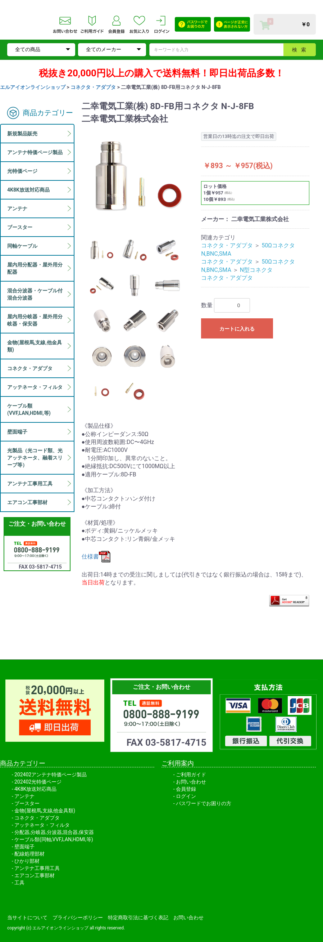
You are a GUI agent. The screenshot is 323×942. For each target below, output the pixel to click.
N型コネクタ (256, 269)
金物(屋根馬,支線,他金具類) (44, 810)
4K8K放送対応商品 (35, 789)
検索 (301, 50)
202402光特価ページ (38, 782)
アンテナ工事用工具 (37, 868)
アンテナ (24, 796)
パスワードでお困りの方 (203, 803)
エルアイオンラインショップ (32, 87)
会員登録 (186, 789)
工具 (19, 882)
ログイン (186, 796)
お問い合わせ (191, 782)
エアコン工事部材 (34, 875)
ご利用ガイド (191, 774)
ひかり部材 (27, 861)
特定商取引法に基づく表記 (138, 917)
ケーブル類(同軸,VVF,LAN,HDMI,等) (53, 839)
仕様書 (96, 556)
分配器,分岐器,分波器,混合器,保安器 (54, 832)
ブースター (27, 803)
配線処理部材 (29, 854)
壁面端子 (24, 846)
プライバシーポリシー (78, 917)
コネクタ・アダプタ (93, 87)
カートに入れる (237, 329)
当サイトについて (27, 917)
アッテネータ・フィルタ (42, 825)
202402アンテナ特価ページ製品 (50, 774)
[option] (138, 176)
